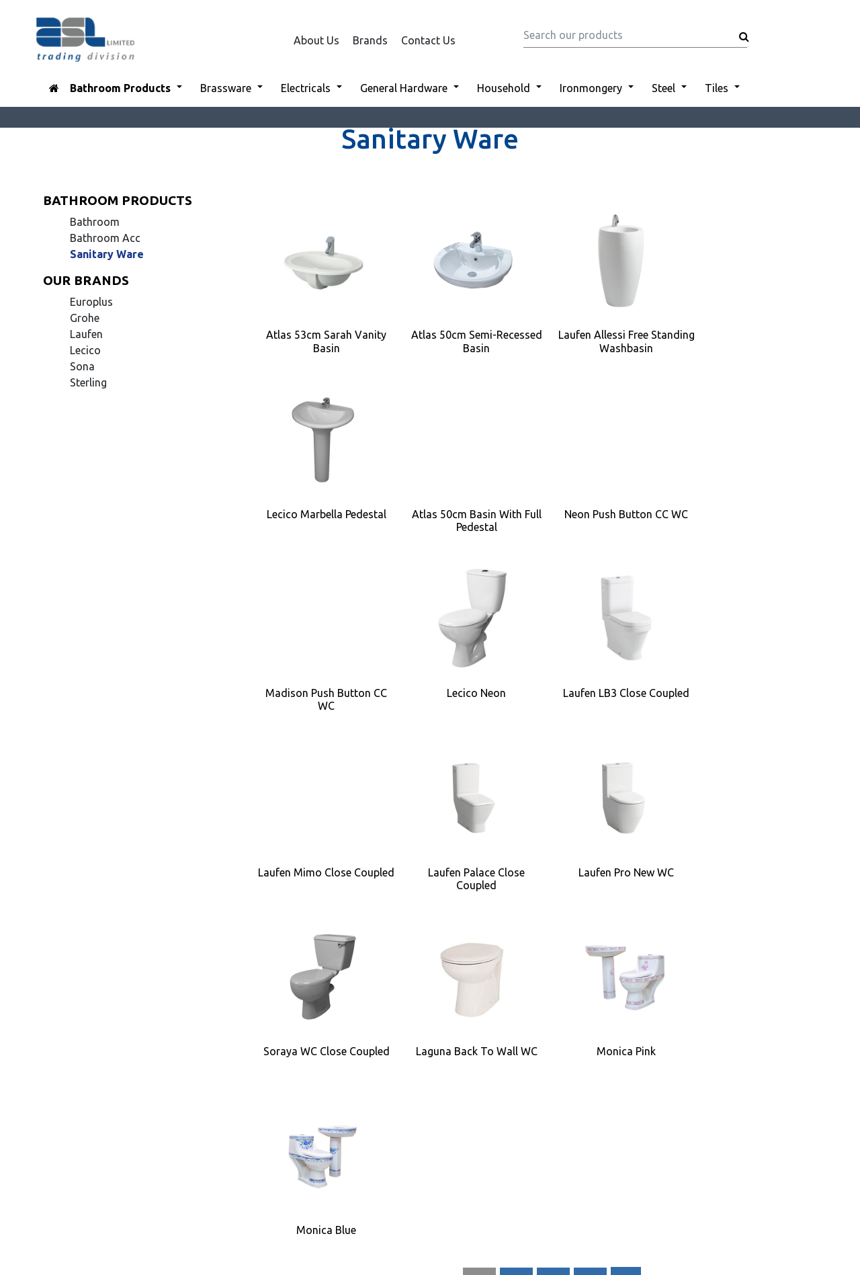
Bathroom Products (120, 88)
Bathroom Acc (105, 238)
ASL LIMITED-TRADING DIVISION (424, 1194)
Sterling (88, 382)
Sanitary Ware (107, 254)
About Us (316, 40)
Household (503, 88)
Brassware (225, 88)
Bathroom (95, 222)
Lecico (85, 350)
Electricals (306, 88)
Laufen (86, 334)
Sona (82, 366)
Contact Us (428, 40)
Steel (663, 88)
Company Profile (342, 1099)
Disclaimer (327, 1083)
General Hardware (403, 88)
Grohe (84, 318)
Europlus (91, 302)
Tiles (716, 88)
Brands (370, 40)
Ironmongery (591, 88)
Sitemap (321, 1115)
